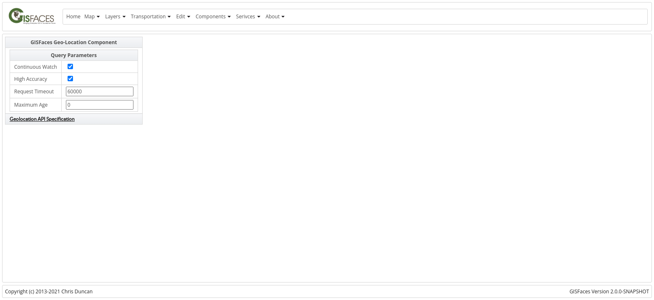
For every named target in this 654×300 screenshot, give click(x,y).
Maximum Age (31, 104)
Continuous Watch (35, 66)
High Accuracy (30, 78)
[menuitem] (73, 16)
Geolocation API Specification (42, 119)
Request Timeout (34, 91)
